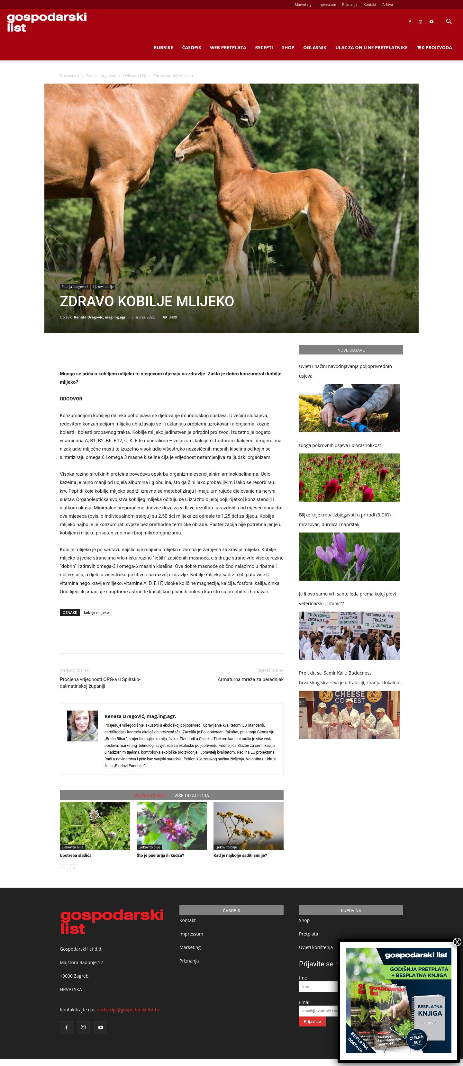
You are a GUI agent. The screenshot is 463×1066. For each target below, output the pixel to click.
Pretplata (308, 934)
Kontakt (370, 4)
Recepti (264, 47)
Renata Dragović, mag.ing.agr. (100, 317)
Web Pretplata (228, 47)
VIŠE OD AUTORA (191, 795)
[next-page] (74, 868)
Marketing (303, 4)
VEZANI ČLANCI (150, 795)
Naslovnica (69, 75)
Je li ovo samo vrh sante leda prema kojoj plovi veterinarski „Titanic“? (347, 598)
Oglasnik (314, 47)
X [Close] (457, 942)
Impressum (326, 4)
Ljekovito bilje (135, 75)
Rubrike (163, 47)
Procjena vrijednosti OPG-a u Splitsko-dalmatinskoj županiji (100, 682)
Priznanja (350, 4)
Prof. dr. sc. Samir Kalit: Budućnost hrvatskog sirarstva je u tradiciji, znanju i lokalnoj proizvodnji (349, 678)
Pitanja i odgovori (101, 75)
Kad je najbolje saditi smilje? (240, 855)
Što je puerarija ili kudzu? (160, 855)
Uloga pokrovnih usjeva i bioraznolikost (340, 445)
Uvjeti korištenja (316, 947)
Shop (288, 47)
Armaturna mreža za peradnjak (251, 679)
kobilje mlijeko (96, 612)
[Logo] (46, 22)
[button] (449, 22)
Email (305, 1002)
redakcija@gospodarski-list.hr (128, 1010)
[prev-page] (64, 868)
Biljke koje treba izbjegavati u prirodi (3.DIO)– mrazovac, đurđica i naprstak (346, 519)
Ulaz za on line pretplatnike (371, 47)
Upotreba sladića (76, 855)
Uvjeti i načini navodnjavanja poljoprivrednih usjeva (345, 371)
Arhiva (387, 4)
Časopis (191, 47)
